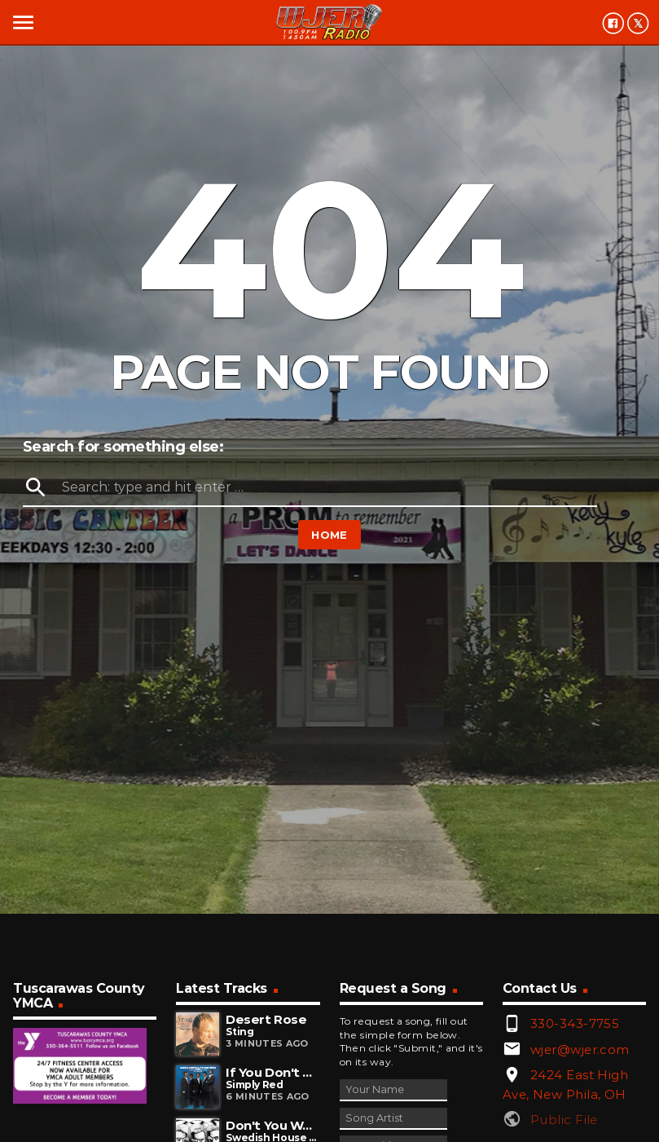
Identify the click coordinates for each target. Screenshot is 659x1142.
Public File (564, 1119)
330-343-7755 (574, 1023)
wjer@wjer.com (580, 1049)
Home (329, 534)
